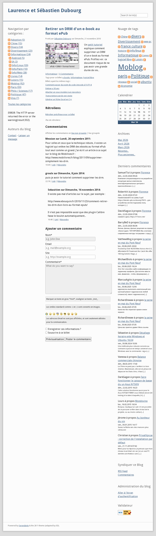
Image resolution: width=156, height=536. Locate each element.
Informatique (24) (21, 54)
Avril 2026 (123, 143)
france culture (131, 46)
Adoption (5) (18, 39)
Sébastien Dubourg (62, 39)
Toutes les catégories (19, 104)
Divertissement (129, 41)
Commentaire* (53, 261)
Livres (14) (16, 76)
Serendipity (24, 525)
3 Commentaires (66, 74)
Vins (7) (15, 98)
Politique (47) (18, 94)
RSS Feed (123, 471)
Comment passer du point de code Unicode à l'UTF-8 (68, 85)
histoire (122, 50)
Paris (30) (16, 87)
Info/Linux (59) (20, 65)
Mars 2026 (123, 147)
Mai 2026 (123, 140)
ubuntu (146, 82)
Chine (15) (16, 43)
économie (126, 85)
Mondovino (141, 401)
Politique (140, 76)
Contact (12, 135)
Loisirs (139, 59)
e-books (66, 77)
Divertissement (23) (21, 50)
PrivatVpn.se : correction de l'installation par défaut (135, 439)
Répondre (61, 165)
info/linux (135, 50)
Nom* (48, 235)
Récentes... (123, 151)
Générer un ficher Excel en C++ (58, 99)
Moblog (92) (17, 83)
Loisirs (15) (17, 80)
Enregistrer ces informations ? (64, 329)
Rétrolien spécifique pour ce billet (60, 114)
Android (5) (18, 58)
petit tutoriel (95, 44)
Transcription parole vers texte (58, 96)
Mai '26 (134, 122)
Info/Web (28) (19, 72)
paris (122, 76)
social (133, 81)
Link (53, 165)
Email (48, 244)
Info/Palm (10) (20, 69)
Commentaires (126, 474)
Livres (145, 55)
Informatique (51, 74)
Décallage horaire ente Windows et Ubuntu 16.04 (134, 336)
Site (47, 253)
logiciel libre (88, 77)
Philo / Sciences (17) (22, 90)
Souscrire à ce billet (59, 332)
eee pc (147, 41)
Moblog (130, 67)
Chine (124, 36)
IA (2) (15, 61)
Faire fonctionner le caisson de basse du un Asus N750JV (135, 381)
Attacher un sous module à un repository (63, 92)
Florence (145, 172)
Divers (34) (17, 47)
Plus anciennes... (126, 154)
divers (136, 36)
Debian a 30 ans (52, 88)
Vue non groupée (78, 133)
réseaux (122, 81)
